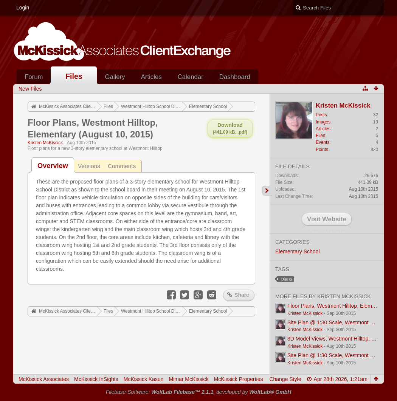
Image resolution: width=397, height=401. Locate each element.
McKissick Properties (238, 379)
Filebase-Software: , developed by (199, 392)
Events (322, 142)
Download (230, 128)
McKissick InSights (96, 379)
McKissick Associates (44, 379)
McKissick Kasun (144, 379)
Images (323, 122)
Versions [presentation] (89, 166)
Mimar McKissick (189, 379)
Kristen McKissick (45, 142)
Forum (34, 76)
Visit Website (326, 219)
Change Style (285, 379)
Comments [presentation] (122, 166)
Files (73, 76)
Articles (151, 76)
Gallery (115, 76)
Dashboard (234, 76)
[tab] (52, 165)
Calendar (190, 76)
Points (322, 149)
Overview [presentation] (52, 166)
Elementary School (297, 251)
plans (286, 279)
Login (22, 8)
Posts (321, 114)
